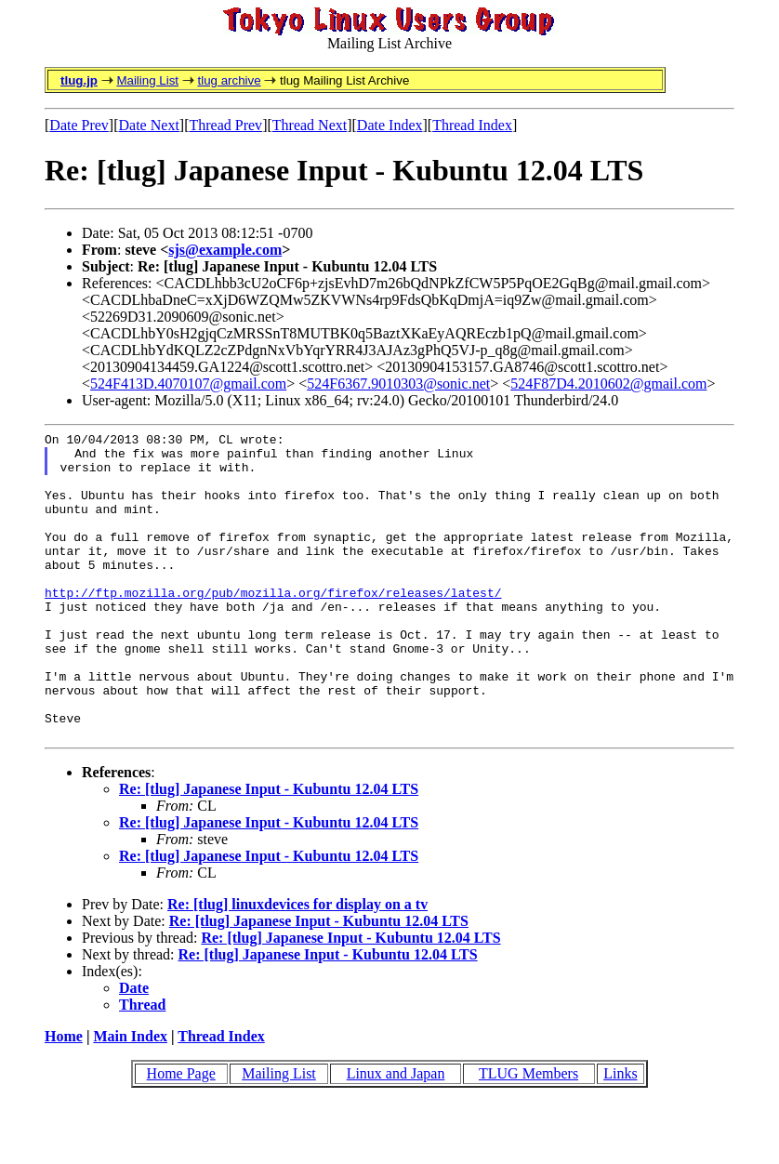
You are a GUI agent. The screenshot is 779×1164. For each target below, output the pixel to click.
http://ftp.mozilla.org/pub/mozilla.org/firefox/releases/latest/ (273, 625)
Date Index (390, 125)
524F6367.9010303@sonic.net (398, 383)
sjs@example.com (225, 250)
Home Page (181, 1135)
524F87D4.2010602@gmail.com (608, 383)
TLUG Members (528, 1135)
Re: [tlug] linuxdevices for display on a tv (297, 965)
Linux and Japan (396, 1135)
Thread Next (309, 125)
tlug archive (228, 80)
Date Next (149, 125)
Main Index (130, 1097)
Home (64, 1097)
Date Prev (79, 125)
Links (620, 1135)
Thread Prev (225, 125)
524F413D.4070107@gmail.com (188, 383)
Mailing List (147, 80)
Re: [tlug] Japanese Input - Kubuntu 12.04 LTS (268, 850)
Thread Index (472, 125)
